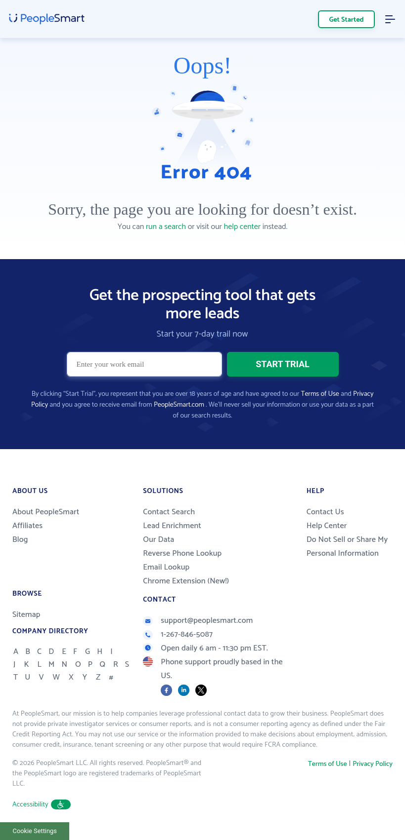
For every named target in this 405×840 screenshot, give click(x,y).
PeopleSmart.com (179, 405)
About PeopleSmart (45, 512)
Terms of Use (320, 394)
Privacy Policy (373, 764)
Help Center (327, 526)
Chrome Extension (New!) (186, 581)
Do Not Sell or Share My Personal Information (347, 546)
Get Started (346, 20)
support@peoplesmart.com (198, 620)
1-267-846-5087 (178, 634)
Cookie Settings (35, 831)
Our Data (158, 539)
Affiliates (27, 526)
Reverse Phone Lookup (182, 553)
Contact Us (325, 512)
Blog (20, 539)
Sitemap (26, 614)
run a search (166, 226)
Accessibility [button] (41, 804)
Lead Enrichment (172, 526)
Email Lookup (166, 567)
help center (242, 226)
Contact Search (169, 512)
